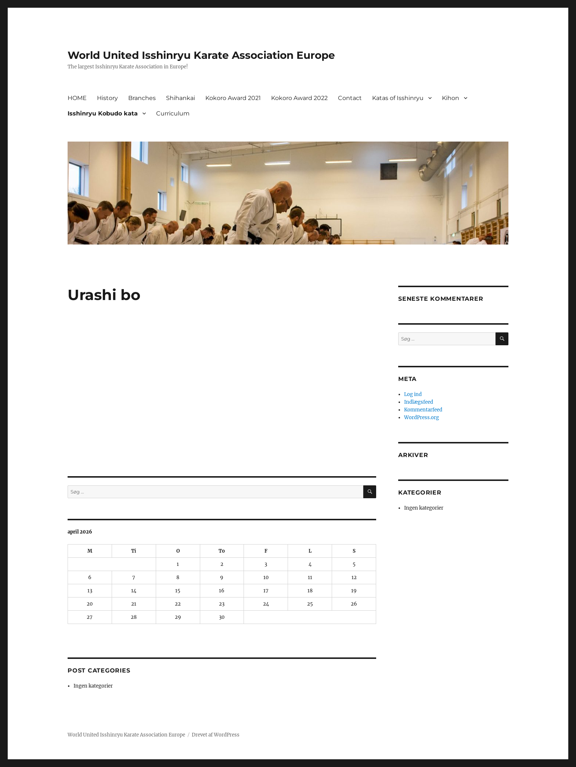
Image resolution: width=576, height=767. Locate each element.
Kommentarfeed (423, 410)
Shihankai (180, 97)
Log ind (413, 394)
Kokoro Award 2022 (299, 97)
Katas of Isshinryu (398, 97)
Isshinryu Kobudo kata (103, 113)
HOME (77, 97)
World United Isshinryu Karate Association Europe (201, 55)
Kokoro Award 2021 (233, 97)
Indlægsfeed (418, 402)
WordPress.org (421, 417)
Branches (142, 97)
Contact (350, 97)
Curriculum (173, 113)
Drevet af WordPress (216, 735)
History (107, 97)
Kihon (450, 97)
